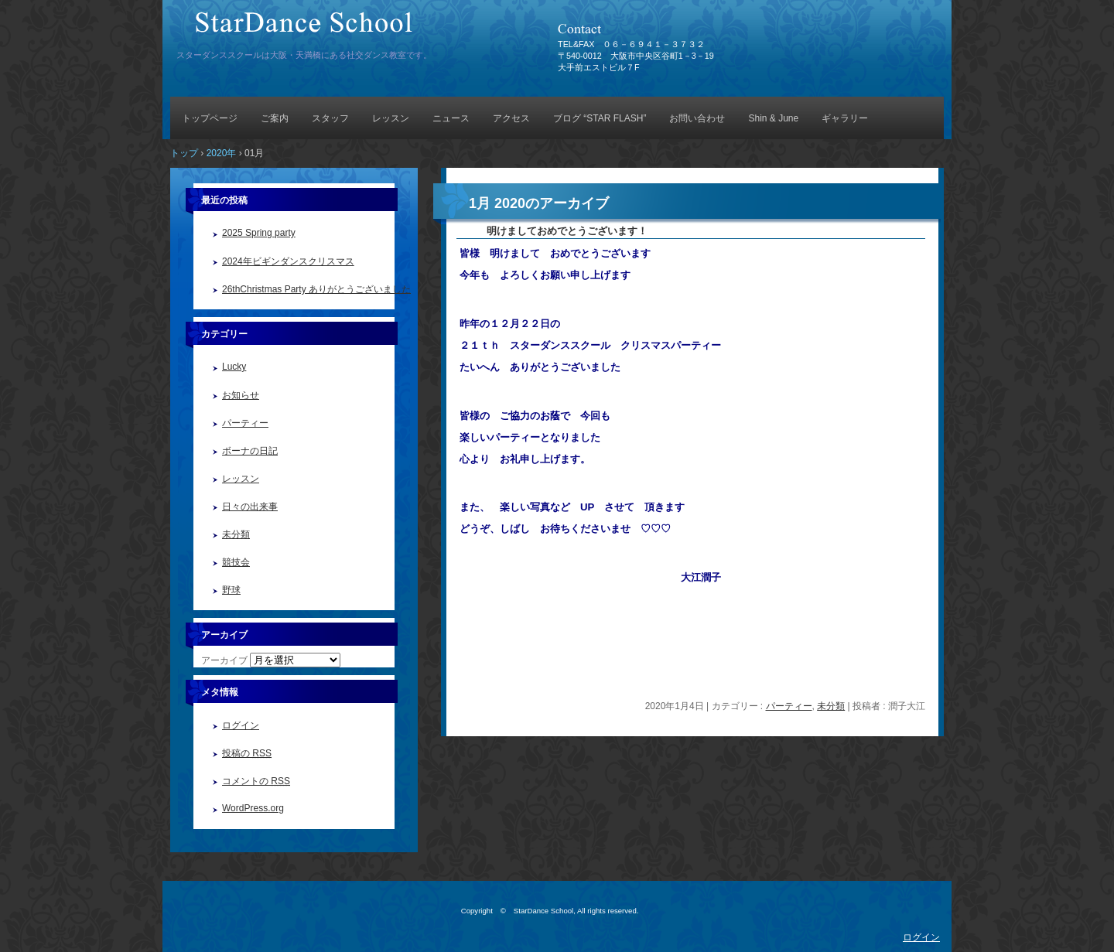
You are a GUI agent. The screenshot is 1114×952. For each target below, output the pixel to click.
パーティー (789, 706)
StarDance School (352, 29)
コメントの (256, 781)
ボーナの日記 (250, 450)
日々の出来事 (250, 506)
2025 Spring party (259, 232)
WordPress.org (253, 808)
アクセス (511, 118)
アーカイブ (224, 660)
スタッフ (330, 118)
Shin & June (773, 118)
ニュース (451, 118)
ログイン (240, 725)
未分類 (831, 706)
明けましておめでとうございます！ (552, 231)
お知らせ (240, 395)
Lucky (234, 366)
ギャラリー (845, 118)
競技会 (236, 562)
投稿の (247, 753)
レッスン (390, 118)
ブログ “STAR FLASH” (599, 118)
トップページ (209, 118)
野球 (231, 590)
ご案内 (275, 118)
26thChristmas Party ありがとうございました (316, 289)
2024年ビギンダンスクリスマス (288, 261)
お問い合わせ (697, 118)
